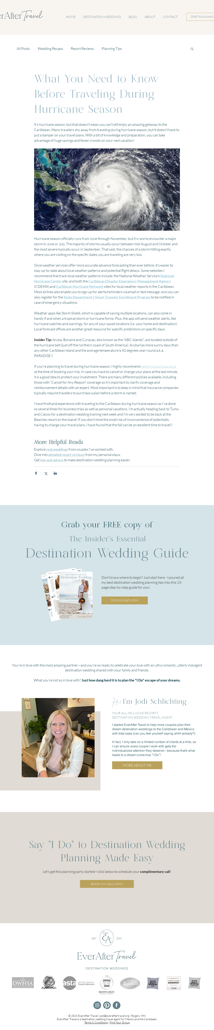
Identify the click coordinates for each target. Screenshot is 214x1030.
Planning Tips (112, 48)
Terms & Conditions (96, 1022)
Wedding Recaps (50, 48)
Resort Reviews (82, 48)
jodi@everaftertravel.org (114, 1015)
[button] (192, 48)
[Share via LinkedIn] (55, 473)
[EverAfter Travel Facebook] (116, 1005)
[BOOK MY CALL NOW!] (107, 884)
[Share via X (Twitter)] (45, 473)
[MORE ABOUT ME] (137, 765)
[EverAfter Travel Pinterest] (107, 1005)
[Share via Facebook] (36, 473)
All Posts (23, 48)
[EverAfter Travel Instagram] (97, 1005)
